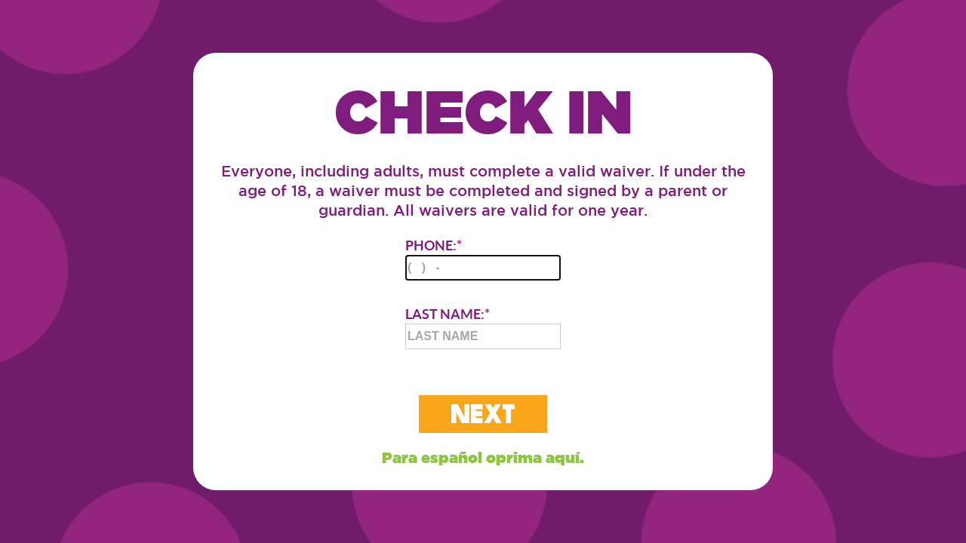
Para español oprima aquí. (483, 457)
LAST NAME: (483, 327)
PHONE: (483, 259)
